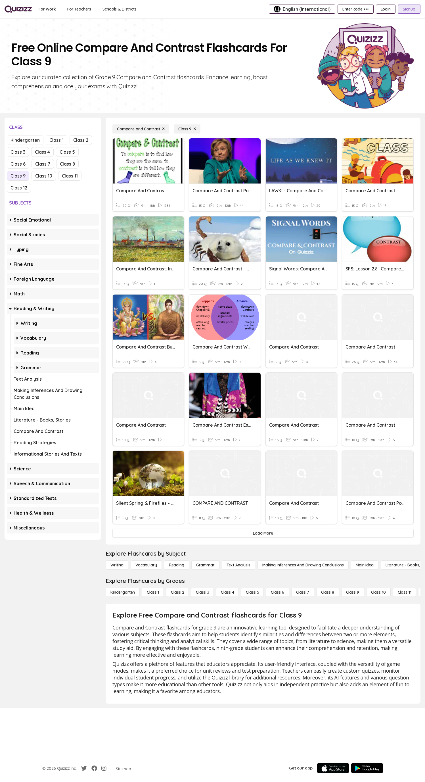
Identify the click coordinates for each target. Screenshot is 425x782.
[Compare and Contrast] (140, 129)
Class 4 (42, 152)
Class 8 (67, 164)
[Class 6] (277, 592)
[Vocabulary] (146, 565)
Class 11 (70, 176)
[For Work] (47, 9)
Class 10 (43, 176)
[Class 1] (153, 592)
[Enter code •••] (355, 9)
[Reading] (176, 565)
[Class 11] (404, 592)
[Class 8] (327, 592)
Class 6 (18, 164)
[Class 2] (177, 592)
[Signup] (409, 9)
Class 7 (42, 164)
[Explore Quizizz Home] (18, 9)
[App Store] (333, 768)
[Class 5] (252, 592)
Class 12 (19, 188)
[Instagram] (103, 768)
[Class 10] (378, 592)
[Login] (385, 9)
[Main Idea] (364, 565)
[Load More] (263, 533)
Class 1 (56, 140)
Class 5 (67, 152)
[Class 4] (227, 592)
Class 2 (80, 140)
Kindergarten (25, 140)
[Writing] (117, 565)
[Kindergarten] (123, 592)
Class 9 (18, 176)
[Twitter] (84, 768)
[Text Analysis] (238, 565)
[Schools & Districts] (119, 9)
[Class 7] (302, 592)
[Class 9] (187, 129)
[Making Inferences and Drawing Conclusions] (303, 565)
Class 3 (18, 152)
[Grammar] (205, 565)
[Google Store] (367, 768)
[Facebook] (94, 768)
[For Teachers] (79, 9)
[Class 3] (202, 592)
